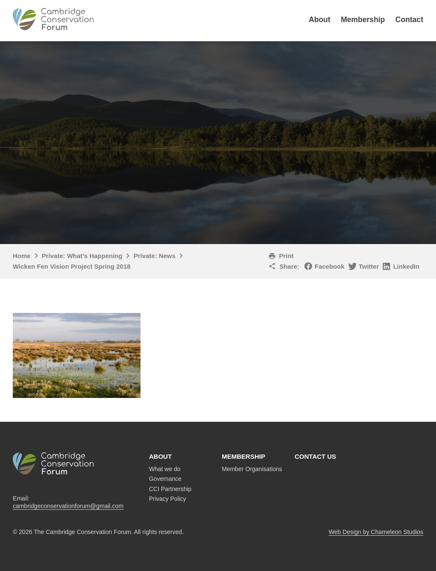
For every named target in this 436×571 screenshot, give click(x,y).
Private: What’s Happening (82, 255)
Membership (363, 19)
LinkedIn (406, 266)
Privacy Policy (167, 498)
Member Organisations (252, 469)
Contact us (315, 456)
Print (286, 255)
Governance (165, 478)
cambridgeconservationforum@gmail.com (68, 506)
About (319, 19)
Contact (410, 19)
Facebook (329, 266)
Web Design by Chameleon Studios (376, 531)
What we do (165, 469)
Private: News (154, 255)
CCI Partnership (170, 489)
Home (22, 255)
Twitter (369, 266)
